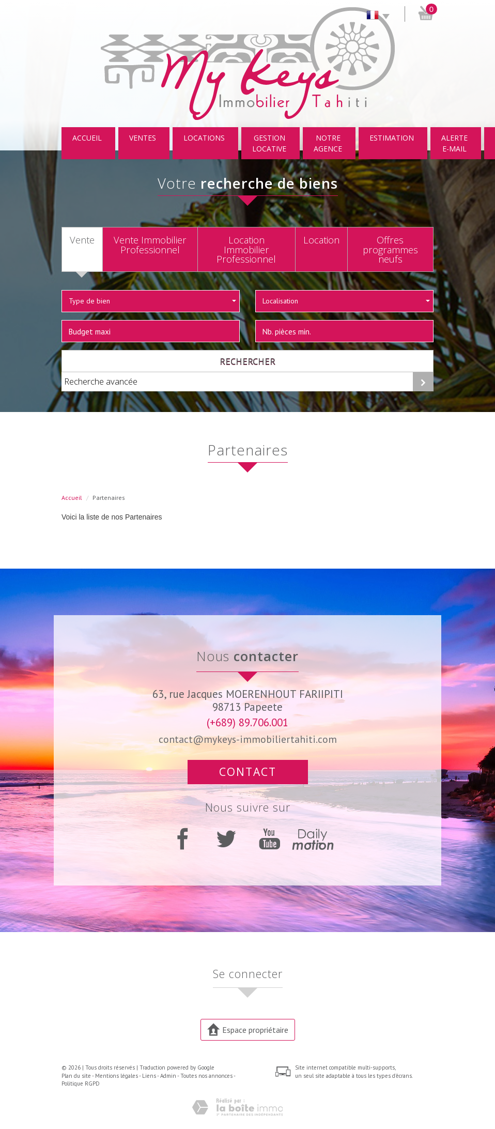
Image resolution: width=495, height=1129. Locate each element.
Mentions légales (116, 1075)
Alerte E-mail (454, 143)
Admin (168, 1075)
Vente (82, 240)
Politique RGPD (80, 1083)
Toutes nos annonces (206, 1075)
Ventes (142, 138)
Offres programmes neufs (390, 249)
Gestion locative (269, 143)
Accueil (87, 138)
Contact (247, 772)
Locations (204, 138)
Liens (149, 1075)
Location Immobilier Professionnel (246, 249)
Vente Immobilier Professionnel (150, 244)
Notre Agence (328, 143)
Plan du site (76, 1075)
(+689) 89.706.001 (247, 722)
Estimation (391, 138)
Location (321, 240)
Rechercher (247, 361)
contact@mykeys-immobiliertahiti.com (248, 739)
